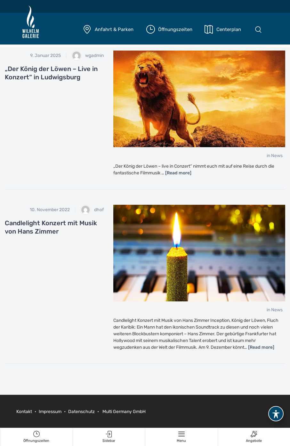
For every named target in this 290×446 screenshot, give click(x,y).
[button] (258, 29)
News (277, 155)
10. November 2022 (50, 209)
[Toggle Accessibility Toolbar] (276, 413)
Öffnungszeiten (175, 29)
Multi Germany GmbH (123, 411)
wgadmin (87, 56)
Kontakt (24, 411)
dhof (92, 210)
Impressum (50, 411)
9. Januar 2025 (45, 55)
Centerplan (228, 29)
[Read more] (178, 173)
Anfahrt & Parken (114, 29)
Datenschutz (81, 411)
